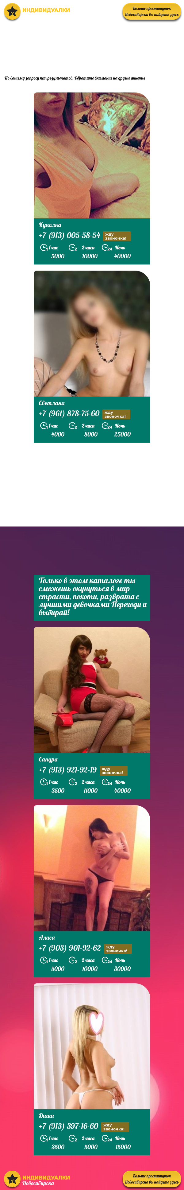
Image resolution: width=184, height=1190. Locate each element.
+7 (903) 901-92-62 (85, 949)
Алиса (47, 937)
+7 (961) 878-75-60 (84, 414)
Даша (46, 1115)
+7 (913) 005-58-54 (85, 236)
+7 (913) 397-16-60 (84, 1127)
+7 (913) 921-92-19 (83, 770)
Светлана (51, 403)
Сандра (48, 759)
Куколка (50, 225)
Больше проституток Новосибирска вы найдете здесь (152, 11)
